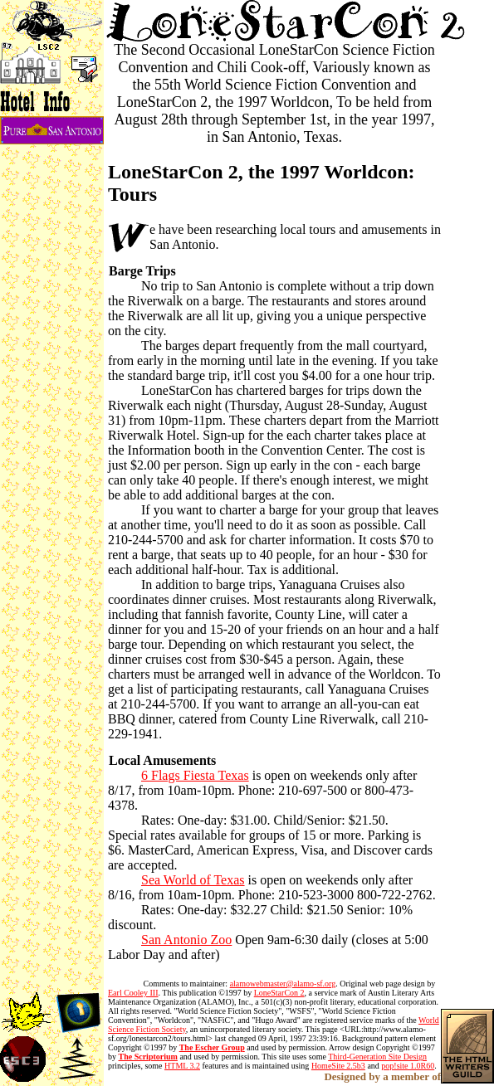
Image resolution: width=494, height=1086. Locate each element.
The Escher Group (212, 1047)
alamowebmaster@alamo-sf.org (283, 983)
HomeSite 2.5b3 (338, 1065)
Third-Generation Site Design (377, 1056)
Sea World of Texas (193, 880)
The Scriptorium (148, 1056)
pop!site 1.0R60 (407, 1065)
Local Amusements (162, 760)
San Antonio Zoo (186, 940)
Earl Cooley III (133, 992)
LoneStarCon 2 (279, 992)
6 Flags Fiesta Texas (195, 775)
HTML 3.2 (182, 1065)
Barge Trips (142, 271)
